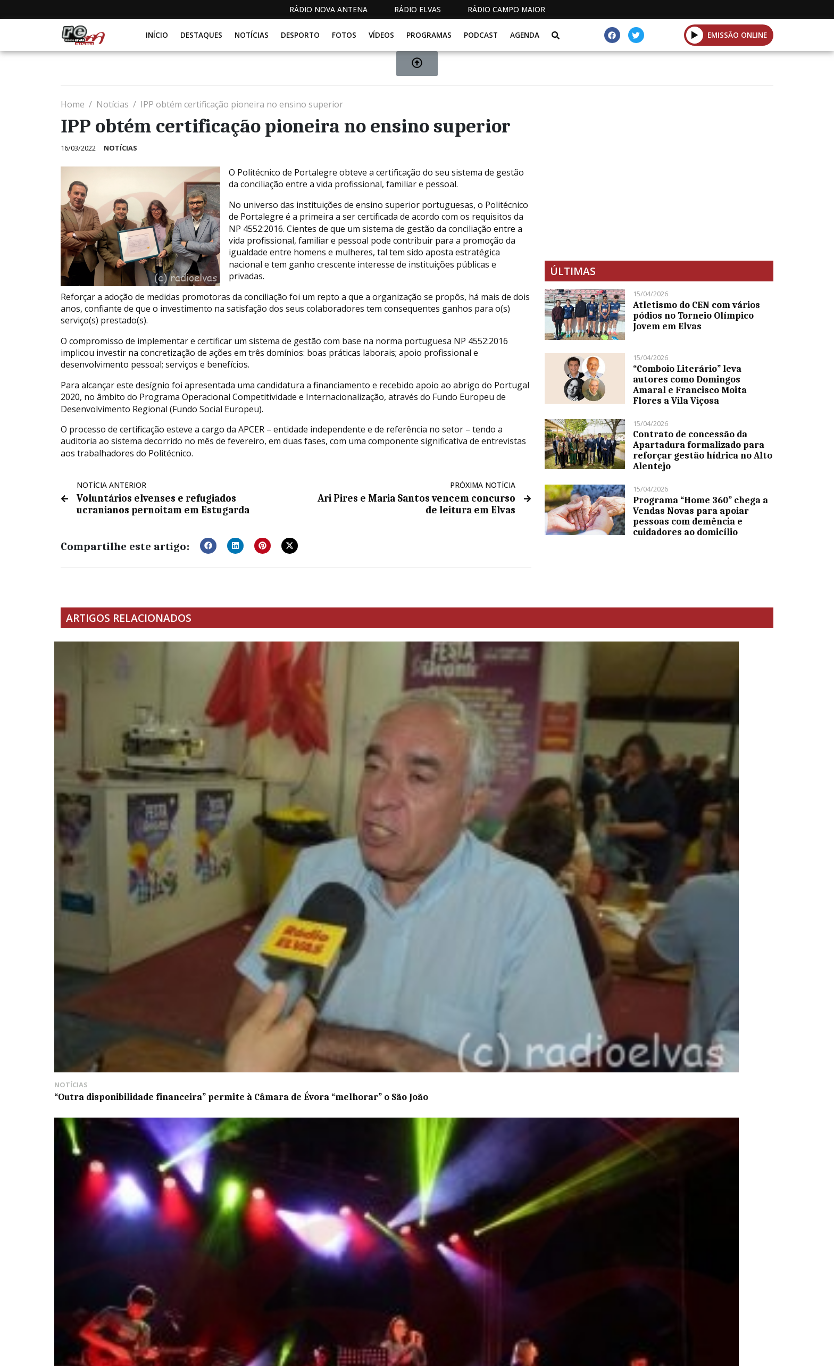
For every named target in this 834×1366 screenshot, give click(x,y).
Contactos (575, 1349)
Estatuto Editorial (413, 1349)
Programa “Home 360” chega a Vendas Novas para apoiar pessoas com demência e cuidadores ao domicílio (700, 516)
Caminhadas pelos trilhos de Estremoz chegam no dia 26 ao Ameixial (127, 950)
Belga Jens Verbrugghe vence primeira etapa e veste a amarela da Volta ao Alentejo (686, 780)
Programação (502, 1349)
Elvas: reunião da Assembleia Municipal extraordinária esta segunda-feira (491, 950)
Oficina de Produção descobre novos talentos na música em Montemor (322, 774)
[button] (208, 543)
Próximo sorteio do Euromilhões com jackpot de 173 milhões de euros (324, 944)
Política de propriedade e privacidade (696, 1349)
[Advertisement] (659, 172)
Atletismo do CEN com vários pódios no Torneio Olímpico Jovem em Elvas (696, 315)
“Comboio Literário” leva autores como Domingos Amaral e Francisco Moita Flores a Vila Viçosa (690, 384)
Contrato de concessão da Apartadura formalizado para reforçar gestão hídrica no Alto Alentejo (702, 450)
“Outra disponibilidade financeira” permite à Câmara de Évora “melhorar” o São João (136, 780)
